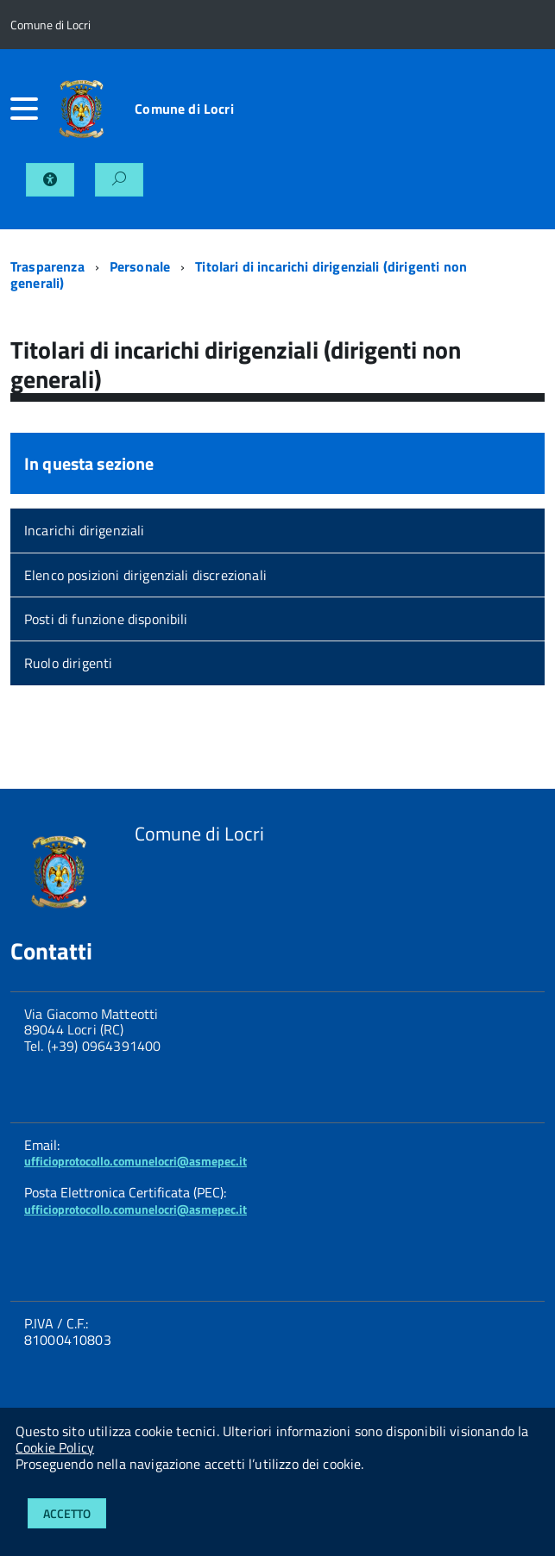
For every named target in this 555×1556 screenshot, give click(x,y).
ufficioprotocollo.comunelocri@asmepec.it (135, 1161)
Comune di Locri (184, 109)
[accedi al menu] (26, 108)
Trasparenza (47, 266)
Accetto (67, 1513)
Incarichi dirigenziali (84, 530)
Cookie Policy (55, 1447)
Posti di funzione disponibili (106, 619)
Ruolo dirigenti (68, 663)
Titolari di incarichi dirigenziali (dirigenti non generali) (238, 274)
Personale (140, 266)
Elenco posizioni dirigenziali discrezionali (145, 575)
